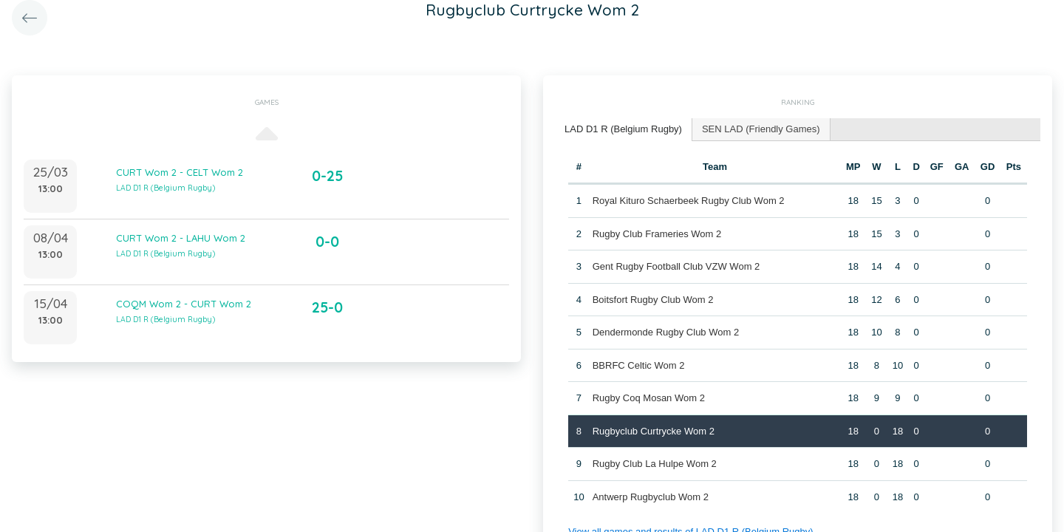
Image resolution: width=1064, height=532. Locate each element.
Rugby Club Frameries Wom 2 (657, 233)
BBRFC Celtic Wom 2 (639, 365)
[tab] (623, 129)
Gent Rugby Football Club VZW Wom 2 (676, 266)
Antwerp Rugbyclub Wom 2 (651, 496)
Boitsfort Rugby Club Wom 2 (653, 299)
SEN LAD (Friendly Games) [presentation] (761, 128)
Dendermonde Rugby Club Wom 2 (666, 332)
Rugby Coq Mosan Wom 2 (649, 397)
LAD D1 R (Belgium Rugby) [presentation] (623, 128)
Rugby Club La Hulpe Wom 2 (655, 463)
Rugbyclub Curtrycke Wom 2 (654, 431)
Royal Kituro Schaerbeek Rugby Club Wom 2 (689, 200)
